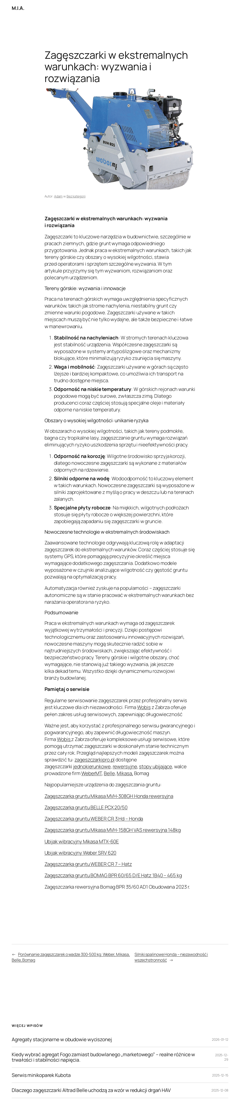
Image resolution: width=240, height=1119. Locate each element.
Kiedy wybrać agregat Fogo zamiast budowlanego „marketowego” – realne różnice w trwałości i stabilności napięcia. (103, 1057)
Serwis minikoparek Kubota (41, 1075)
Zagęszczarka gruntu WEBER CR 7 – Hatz (88, 864)
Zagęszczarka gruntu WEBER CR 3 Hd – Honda (94, 818)
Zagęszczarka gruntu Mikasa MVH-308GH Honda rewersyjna (109, 796)
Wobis (144, 707)
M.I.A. (18, 8)
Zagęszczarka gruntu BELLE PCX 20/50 (86, 807)
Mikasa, (125, 773)
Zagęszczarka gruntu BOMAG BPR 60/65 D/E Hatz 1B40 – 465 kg (113, 875)
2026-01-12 (220, 1039)
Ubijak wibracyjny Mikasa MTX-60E (82, 841)
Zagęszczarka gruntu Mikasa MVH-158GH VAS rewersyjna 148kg (113, 830)
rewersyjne (125, 766)
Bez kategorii (76, 196)
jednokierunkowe (92, 766)
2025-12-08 (219, 1090)
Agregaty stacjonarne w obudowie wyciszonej (62, 1039)
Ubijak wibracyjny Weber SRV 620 (80, 852)
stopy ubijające (155, 766)
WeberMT (91, 773)
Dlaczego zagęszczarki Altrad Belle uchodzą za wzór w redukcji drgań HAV (91, 1090)
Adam (58, 196)
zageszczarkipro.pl (95, 759)
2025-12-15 (220, 1075)
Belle (109, 773)
